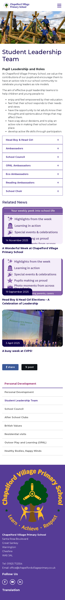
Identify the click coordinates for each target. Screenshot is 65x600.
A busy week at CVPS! (17, 350)
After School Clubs (16, 417)
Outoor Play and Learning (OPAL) (25, 442)
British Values (13, 425)
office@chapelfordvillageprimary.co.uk (32, 567)
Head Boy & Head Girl (19, 140)
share (10, 367)
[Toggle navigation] (59, 5)
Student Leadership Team (21, 400)
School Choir (14, 191)
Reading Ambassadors (20, 182)
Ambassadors (14, 148)
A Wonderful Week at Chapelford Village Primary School (30, 250)
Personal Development (19, 392)
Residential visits (15, 434)
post (29, 367)
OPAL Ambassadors (18, 165)
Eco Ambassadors (17, 174)
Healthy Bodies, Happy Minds (23, 451)
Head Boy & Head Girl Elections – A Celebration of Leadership (25, 301)
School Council (15, 157)
